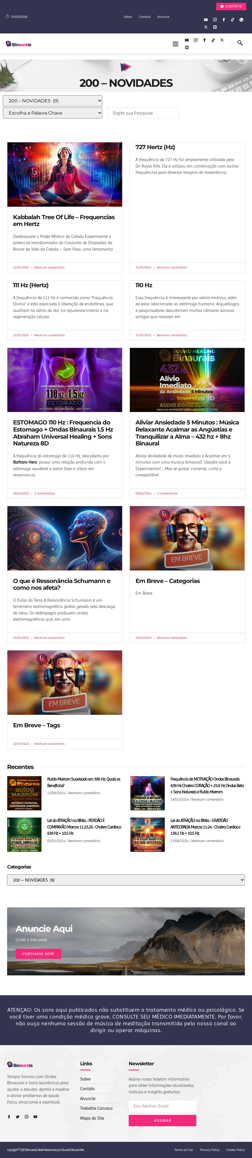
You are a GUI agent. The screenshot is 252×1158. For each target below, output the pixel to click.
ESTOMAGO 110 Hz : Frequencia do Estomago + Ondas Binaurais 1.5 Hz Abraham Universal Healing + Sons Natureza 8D (63, 433)
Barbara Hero (25, 462)
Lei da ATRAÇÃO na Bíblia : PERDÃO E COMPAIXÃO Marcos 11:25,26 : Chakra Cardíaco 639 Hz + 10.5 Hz (84, 827)
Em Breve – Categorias (168, 580)
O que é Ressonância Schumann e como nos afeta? (61, 584)
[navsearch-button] (240, 43)
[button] (175, 43)
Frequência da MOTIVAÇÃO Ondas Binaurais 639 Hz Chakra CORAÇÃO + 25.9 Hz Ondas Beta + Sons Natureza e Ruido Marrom (206, 785)
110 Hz (144, 285)
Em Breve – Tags (36, 724)
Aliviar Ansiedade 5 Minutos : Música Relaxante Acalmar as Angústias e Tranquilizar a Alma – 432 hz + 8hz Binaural (187, 433)
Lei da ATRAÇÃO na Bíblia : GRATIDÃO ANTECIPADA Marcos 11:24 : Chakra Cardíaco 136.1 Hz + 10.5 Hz (205, 827)
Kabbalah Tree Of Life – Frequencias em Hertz (63, 221)
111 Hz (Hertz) (31, 285)
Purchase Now (38, 954)
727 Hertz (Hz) (155, 147)
